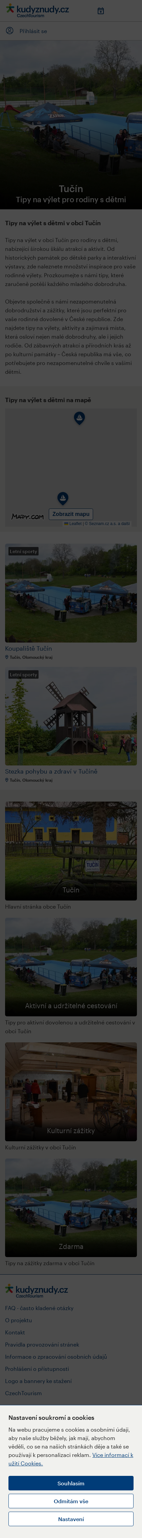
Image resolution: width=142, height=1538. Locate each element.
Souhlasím (71, 1483)
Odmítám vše (71, 1501)
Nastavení (71, 1519)
